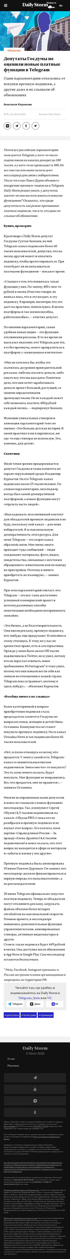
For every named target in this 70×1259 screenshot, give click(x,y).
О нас (11, 1058)
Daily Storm (35, 5)
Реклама (13, 1065)
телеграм (28, 1015)
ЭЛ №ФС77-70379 (41, 1126)
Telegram (24, 998)
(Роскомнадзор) (9, 1126)
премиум (46, 1015)
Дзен (36, 998)
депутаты (12, 1015)
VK (49, 998)
